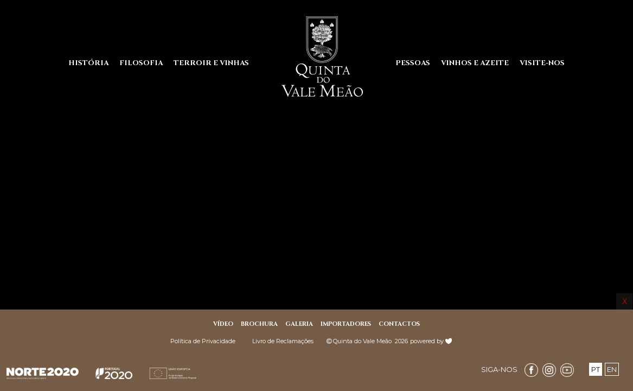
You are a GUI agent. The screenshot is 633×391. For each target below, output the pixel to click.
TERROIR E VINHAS (211, 63)
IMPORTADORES (346, 324)
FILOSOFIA (141, 63)
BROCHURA (259, 324)
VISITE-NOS (542, 63)
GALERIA (299, 324)
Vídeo (223, 324)
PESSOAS (412, 63)
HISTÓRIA (88, 63)
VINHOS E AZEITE (475, 63)
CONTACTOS (399, 324)
